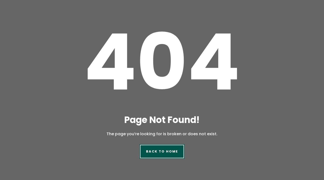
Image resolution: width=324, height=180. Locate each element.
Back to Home (162, 151)
